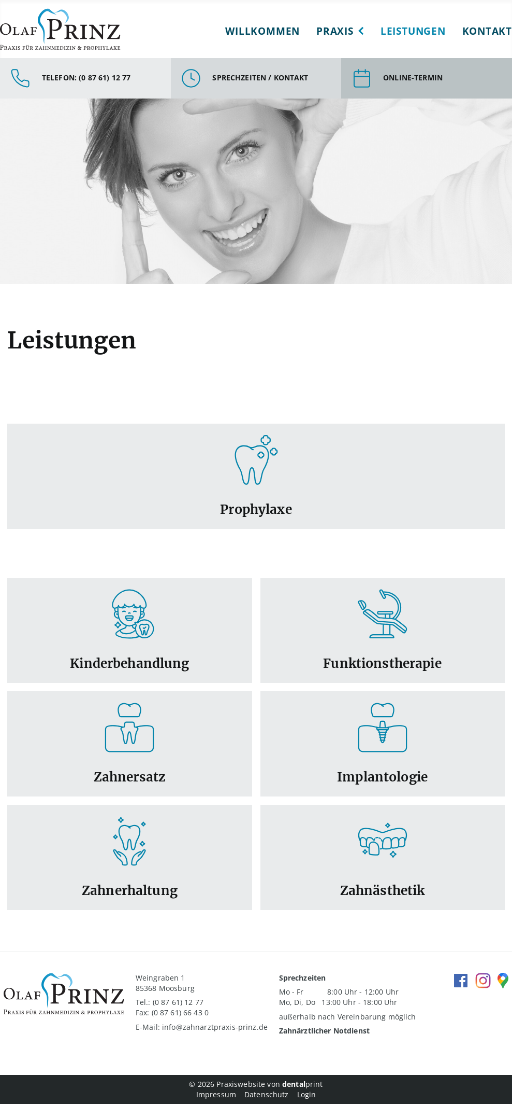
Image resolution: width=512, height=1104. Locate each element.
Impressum (216, 1094)
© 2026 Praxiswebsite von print (256, 1084)
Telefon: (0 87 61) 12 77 (86, 77)
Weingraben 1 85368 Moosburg (165, 983)
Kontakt (487, 31)
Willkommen (262, 31)
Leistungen (413, 31)
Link (255, 476)
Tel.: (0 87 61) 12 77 (169, 1002)
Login (306, 1094)
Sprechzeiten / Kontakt (260, 77)
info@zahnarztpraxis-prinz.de (215, 1027)
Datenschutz (266, 1094)
